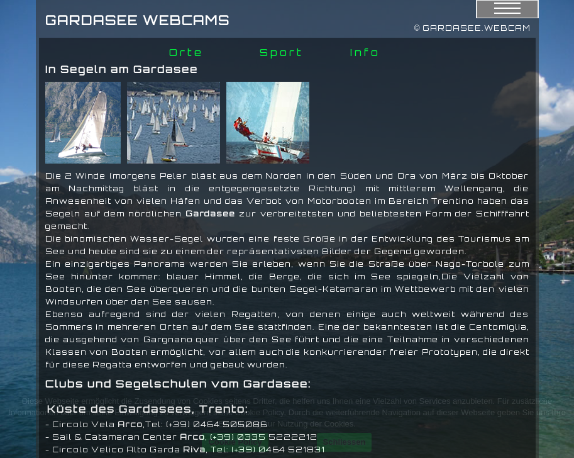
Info (365, 52)
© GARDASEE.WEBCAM (472, 28)
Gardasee (210, 213)
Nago (448, 264)
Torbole (485, 264)
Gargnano (168, 339)
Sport (282, 52)
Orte (186, 52)
